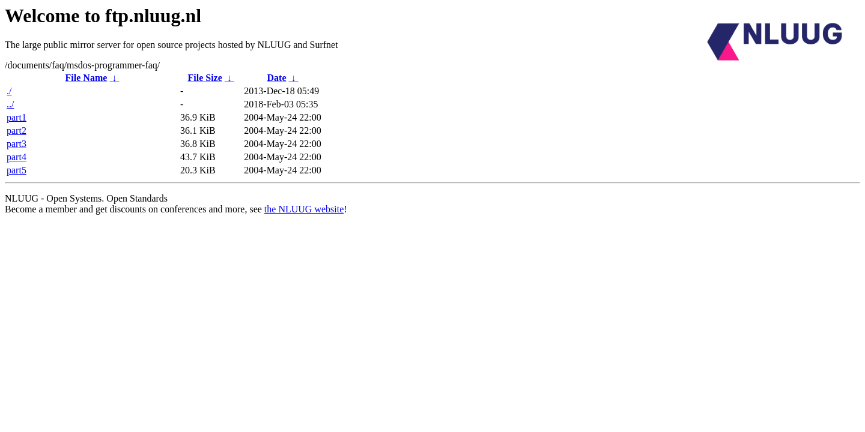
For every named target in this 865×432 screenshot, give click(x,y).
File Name (86, 78)
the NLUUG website (304, 209)
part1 (16, 117)
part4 (16, 157)
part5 (16, 170)
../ (10, 104)
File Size (204, 78)
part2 (16, 130)
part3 (16, 144)
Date (277, 78)
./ (9, 91)
